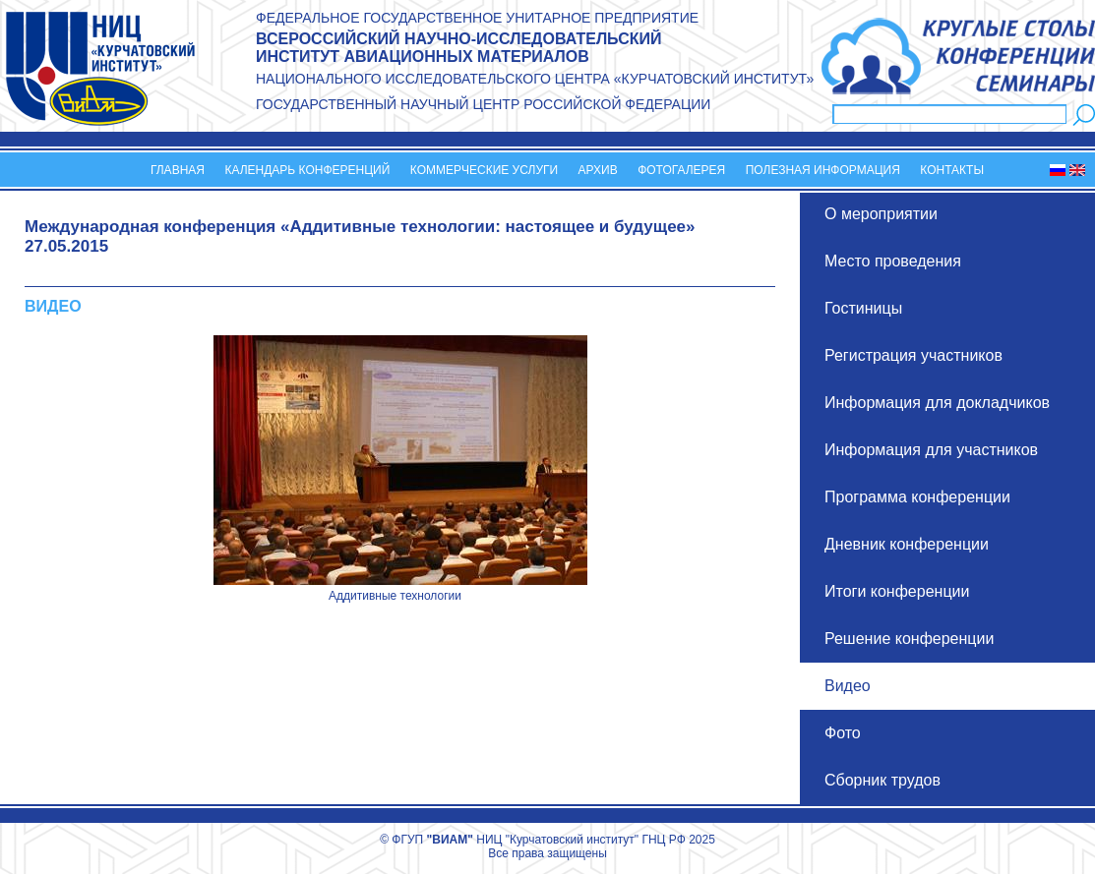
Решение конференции (909, 638)
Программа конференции (917, 497)
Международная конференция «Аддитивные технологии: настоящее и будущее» (360, 226)
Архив (598, 170)
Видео (847, 685)
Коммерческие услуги (484, 170)
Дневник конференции (906, 544)
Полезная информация (823, 170)
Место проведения (892, 261)
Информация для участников (931, 449)
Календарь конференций (307, 170)
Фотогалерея (681, 170)
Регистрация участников (913, 355)
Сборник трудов (882, 780)
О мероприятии (881, 213)
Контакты (952, 170)
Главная (178, 170)
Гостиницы (863, 308)
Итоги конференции (896, 591)
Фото (842, 733)
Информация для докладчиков (937, 402)
